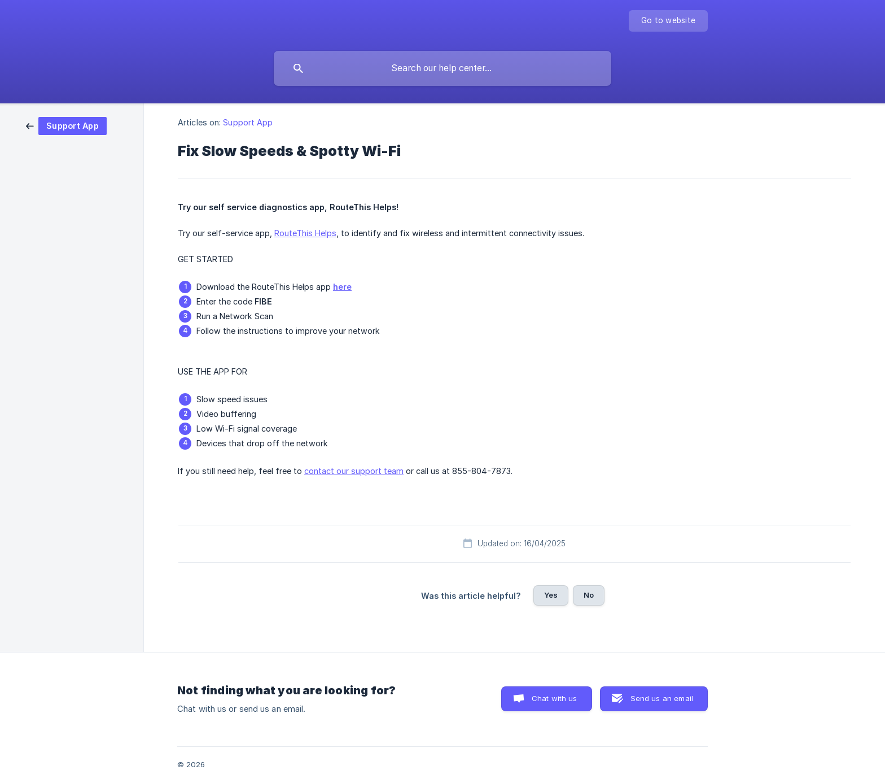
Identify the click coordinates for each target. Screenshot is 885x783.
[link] (66, 125)
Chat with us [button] (554, 698)
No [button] (589, 594)
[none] (668, 21)
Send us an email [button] (661, 698)
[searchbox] (442, 68)
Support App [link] (248, 122)
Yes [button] (551, 594)
